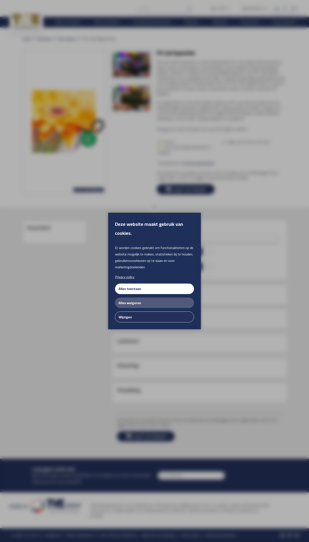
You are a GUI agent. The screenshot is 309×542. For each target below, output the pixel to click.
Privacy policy (125, 277)
